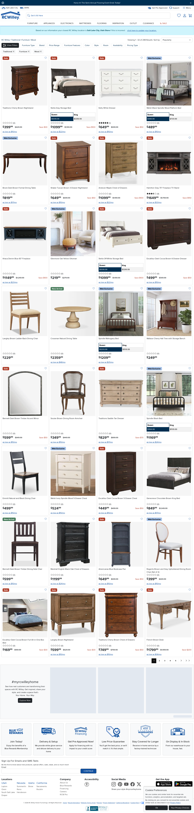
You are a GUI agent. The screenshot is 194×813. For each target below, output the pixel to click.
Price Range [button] (54, 45)
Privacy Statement (109, 803)
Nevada (21, 783)
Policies (99, 803)
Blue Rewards (66, 785)
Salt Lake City (10, 8)
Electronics (67, 23)
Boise (30, 786)
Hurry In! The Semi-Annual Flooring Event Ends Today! (97, 3)
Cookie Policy (135, 803)
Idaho (31, 783)
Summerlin (21, 786)
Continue (88, 771)
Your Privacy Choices (180, 808)
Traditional (16, 40)
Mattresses (85, 23)
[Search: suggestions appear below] (98, 15)
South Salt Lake (8, 792)
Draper (4, 795)
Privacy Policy (175, 803)
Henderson (21, 792)
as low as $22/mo (58, 131)
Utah (4, 783)
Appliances (49, 23)
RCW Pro (64, 794)
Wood (33, 40)
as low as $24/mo (154, 442)
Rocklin (39, 789)
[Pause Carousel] (2, 3)
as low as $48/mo (58, 362)
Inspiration (118, 23)
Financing (64, 788)
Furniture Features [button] (72, 45)
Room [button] (105, 45)
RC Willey (5, 40)
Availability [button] (117, 45)
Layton (4, 786)
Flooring (102, 23)
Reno (19, 789)
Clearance (148, 23)
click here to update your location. (142, 30)
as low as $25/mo (106, 362)
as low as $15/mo (10, 131)
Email (3, 767)
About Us (64, 782)
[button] (10, 45)
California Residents (122, 803)
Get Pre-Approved (157, 7)
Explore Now (25, 700)
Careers (63, 791)
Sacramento (41, 786)
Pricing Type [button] (132, 45)
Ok (156, 808)
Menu (186, 8)
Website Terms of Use (88, 803)
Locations (6, 779)
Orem (3, 789)
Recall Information (74, 803)
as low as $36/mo (154, 654)
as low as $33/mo (154, 202)
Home (65, 803)
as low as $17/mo (10, 202)
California (41, 783)
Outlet (133, 23)
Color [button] (87, 45)
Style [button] (96, 45)
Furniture (32, 23)
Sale (163, 23)
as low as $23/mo (10, 282)
